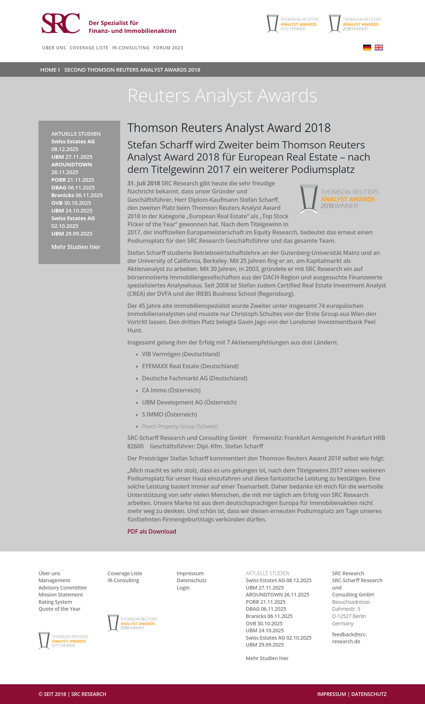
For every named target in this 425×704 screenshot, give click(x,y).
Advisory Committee (62, 587)
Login (183, 587)
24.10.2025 (71, 210)
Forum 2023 (168, 48)
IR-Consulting (130, 48)
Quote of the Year (59, 608)
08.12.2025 (73, 145)
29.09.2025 (71, 233)
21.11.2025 (72, 179)
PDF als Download (152, 531)
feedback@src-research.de (349, 638)
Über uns (54, 48)
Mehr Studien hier (75, 247)
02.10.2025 (73, 221)
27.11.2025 (71, 156)
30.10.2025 (71, 202)
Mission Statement (60, 594)
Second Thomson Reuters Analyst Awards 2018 (132, 69)
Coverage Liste (89, 48)
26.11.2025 (71, 168)
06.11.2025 (73, 187)
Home (48, 69)
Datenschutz (191, 580)
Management (54, 580)
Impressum (190, 573)
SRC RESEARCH (88, 693)
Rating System (55, 601)
